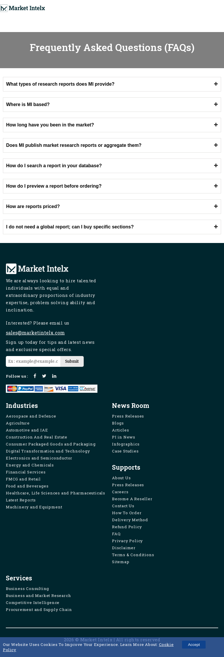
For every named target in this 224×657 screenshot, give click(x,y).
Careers (120, 491)
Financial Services (26, 472)
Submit (72, 361)
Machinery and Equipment (34, 507)
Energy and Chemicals (30, 465)
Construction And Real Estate (36, 437)
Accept (194, 644)
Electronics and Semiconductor (39, 458)
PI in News (123, 437)
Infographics (126, 444)
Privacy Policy (127, 540)
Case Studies (125, 451)
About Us (121, 477)
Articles (120, 430)
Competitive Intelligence (33, 602)
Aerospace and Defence (31, 416)
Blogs (118, 423)
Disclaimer (124, 547)
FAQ (116, 533)
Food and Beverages (27, 486)
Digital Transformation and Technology (48, 451)
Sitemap (121, 561)
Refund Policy (127, 526)
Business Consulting (27, 588)
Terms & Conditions (133, 554)
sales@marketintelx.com (35, 333)
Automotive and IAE (27, 430)
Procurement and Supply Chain (39, 609)
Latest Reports (21, 500)
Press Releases (128, 416)
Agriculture (18, 423)
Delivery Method (130, 519)
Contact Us (123, 505)
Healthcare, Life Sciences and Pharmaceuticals (55, 493)
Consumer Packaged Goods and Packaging (51, 444)
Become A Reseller (132, 498)
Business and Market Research (38, 595)
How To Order (127, 512)
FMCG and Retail (23, 479)
